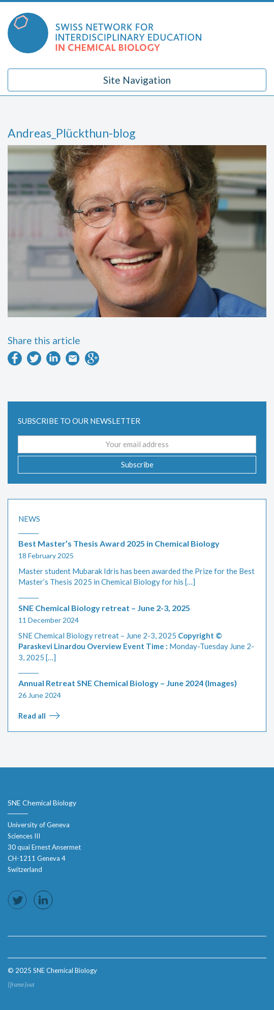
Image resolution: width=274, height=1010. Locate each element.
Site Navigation (137, 80)
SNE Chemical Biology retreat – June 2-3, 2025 (104, 608)
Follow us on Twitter (17, 900)
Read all (32, 715)
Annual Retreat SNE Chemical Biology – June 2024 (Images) (127, 683)
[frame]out (21, 984)
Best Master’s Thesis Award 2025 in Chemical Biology (119, 543)
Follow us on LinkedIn (43, 900)
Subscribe (137, 464)
